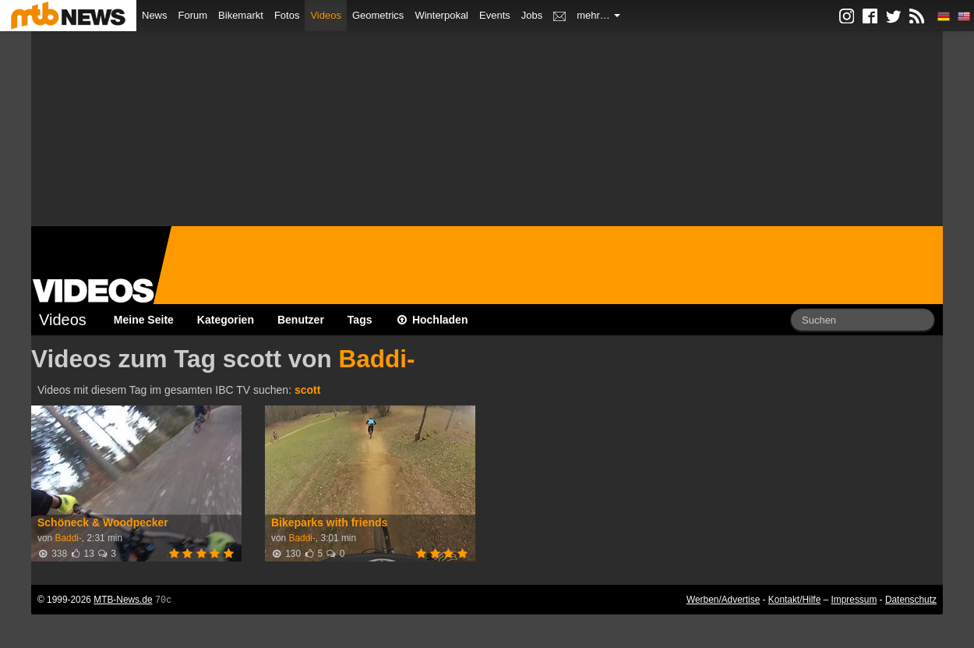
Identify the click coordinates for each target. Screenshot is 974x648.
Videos (325, 15)
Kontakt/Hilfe (794, 599)
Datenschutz (911, 599)
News (155, 15)
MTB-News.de (123, 599)
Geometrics (378, 15)
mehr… (598, 15)
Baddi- (376, 359)
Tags (360, 319)
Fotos (287, 15)
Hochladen (432, 319)
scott (307, 390)
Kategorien (225, 319)
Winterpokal (441, 15)
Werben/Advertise (723, 599)
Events (494, 15)
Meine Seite (144, 319)
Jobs (531, 15)
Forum (193, 15)
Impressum (854, 599)
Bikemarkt (240, 15)
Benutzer (300, 319)
